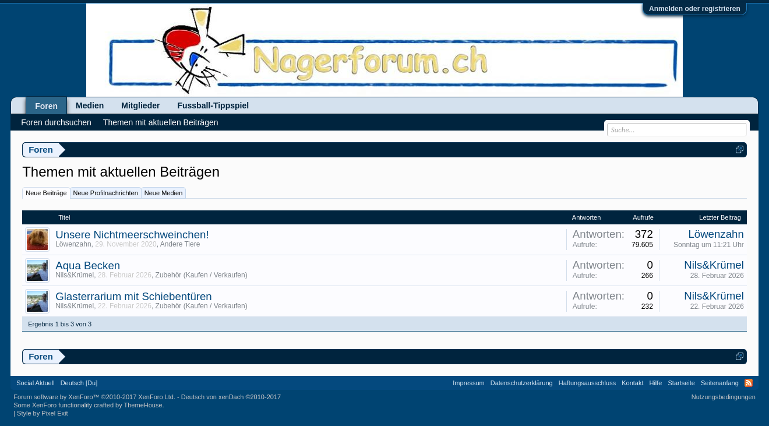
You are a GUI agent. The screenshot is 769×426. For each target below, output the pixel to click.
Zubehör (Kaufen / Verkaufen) (202, 275)
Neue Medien (163, 192)
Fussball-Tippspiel (213, 105)
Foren (46, 106)
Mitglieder (140, 105)
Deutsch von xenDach (231, 396)
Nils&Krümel (74, 275)
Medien (90, 105)
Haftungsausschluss (587, 382)
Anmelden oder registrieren (694, 9)
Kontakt (632, 382)
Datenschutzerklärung (522, 382)
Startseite (681, 382)
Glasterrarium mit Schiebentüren (133, 296)
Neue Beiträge (46, 192)
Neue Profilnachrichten (105, 192)
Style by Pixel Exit (42, 413)
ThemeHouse (143, 405)
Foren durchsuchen (56, 122)
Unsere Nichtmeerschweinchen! (132, 234)
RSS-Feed (749, 383)
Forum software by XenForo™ (94, 396)
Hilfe (655, 382)
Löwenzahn (73, 244)
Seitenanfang (720, 382)
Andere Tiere (180, 244)
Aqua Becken (87, 265)
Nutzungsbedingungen (724, 396)
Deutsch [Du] (79, 382)
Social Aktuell (35, 382)
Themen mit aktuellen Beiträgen (160, 122)
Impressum (468, 382)
